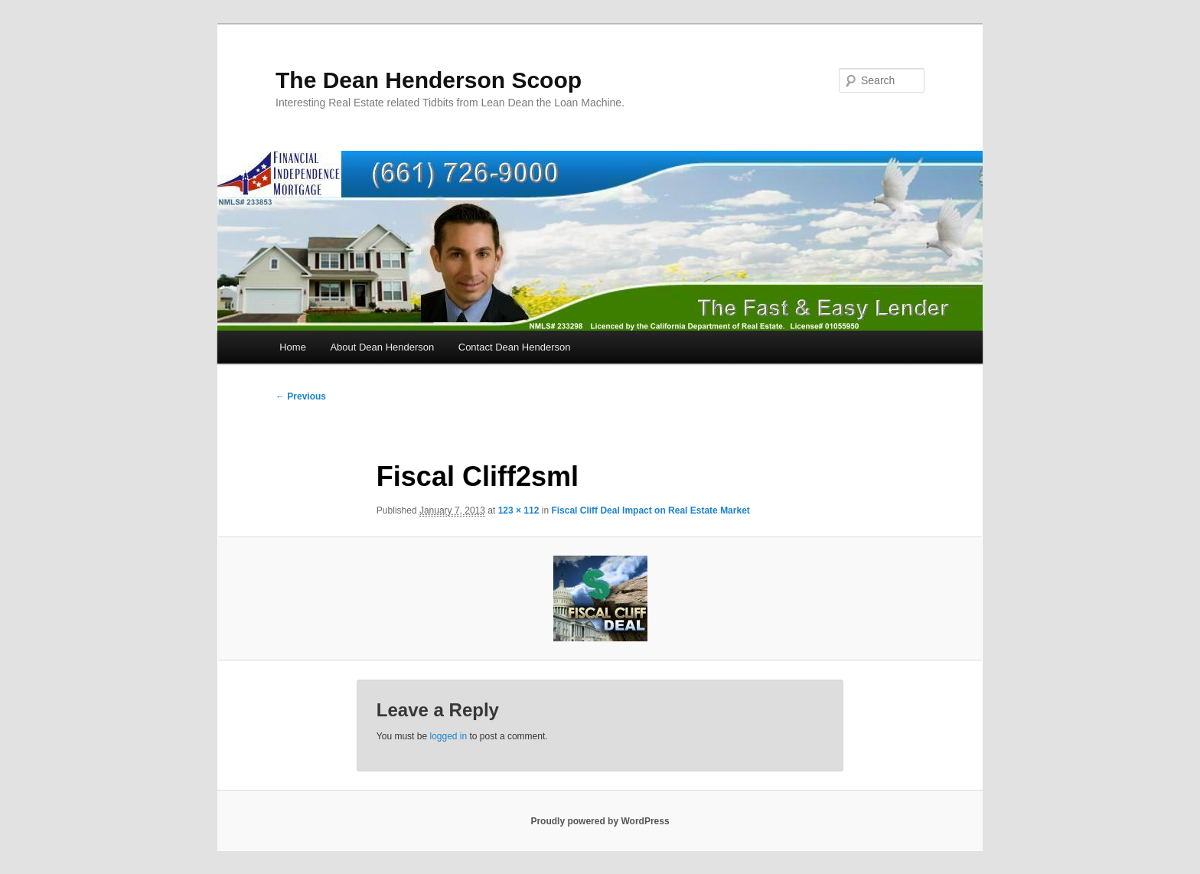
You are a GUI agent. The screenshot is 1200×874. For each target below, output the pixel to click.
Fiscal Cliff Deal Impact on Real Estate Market (650, 510)
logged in (448, 736)
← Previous (301, 396)
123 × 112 (519, 510)
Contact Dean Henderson (514, 347)
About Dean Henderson (382, 347)
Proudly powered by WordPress (599, 821)
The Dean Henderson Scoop (429, 80)
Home (292, 347)
